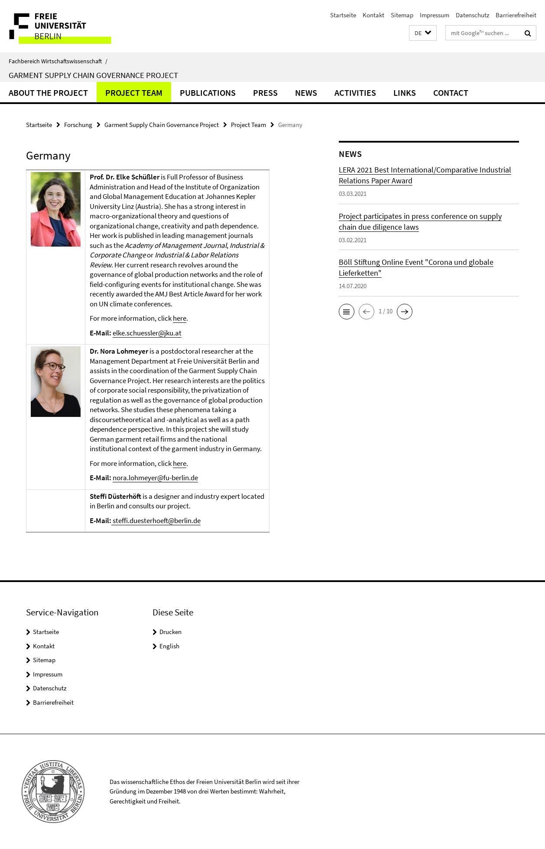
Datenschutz (472, 15)
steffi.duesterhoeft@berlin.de (156, 520)
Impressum (434, 15)
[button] (423, 33)
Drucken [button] (170, 632)
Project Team (133, 92)
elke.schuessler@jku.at (147, 333)
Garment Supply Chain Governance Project (93, 75)
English (169, 646)
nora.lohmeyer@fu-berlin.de (155, 477)
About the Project (48, 92)
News (306, 92)
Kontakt (373, 15)
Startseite (343, 15)
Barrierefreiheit (516, 15)
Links (404, 92)
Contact (450, 92)
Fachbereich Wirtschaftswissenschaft (58, 61)
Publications (208, 92)
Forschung (78, 124)
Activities (355, 92)
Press (265, 92)
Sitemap (402, 15)
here (179, 318)
